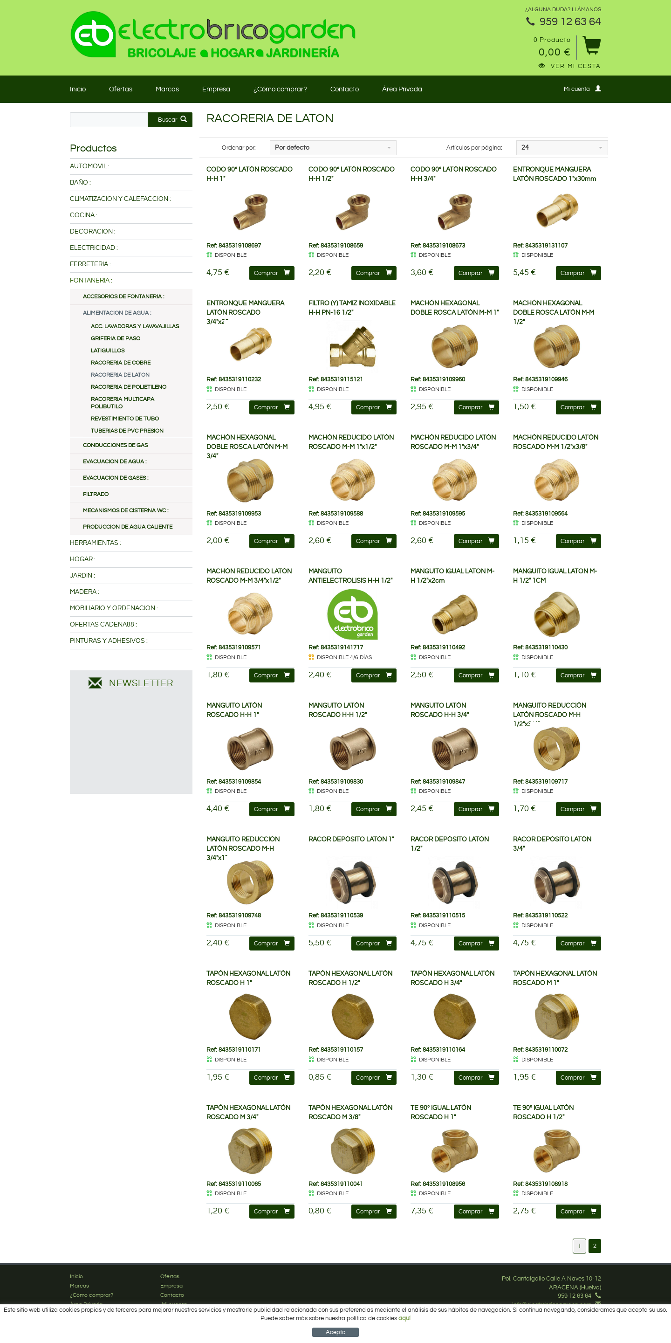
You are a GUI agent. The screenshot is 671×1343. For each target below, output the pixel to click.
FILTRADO (96, 494)
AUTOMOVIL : (90, 166)
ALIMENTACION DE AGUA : (117, 313)
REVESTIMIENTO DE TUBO (125, 419)
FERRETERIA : (90, 264)
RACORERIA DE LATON (120, 375)
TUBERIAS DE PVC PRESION (127, 431)
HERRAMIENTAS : (95, 543)
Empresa (216, 89)
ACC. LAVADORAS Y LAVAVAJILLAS (135, 327)
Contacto (344, 89)
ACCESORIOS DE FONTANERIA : (123, 297)
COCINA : (83, 215)
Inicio (78, 89)
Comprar (272, 272)
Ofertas (120, 89)
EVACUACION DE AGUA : (114, 462)
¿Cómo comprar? (280, 89)
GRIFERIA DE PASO (115, 339)
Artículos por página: (474, 148)
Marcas (167, 89)
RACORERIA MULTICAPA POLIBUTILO (122, 403)
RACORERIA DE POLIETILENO (128, 387)
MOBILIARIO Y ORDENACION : (114, 608)
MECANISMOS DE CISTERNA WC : (125, 511)
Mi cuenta (582, 88)
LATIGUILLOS (107, 351)
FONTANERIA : (91, 280)
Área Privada (402, 89)
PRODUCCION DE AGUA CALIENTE (127, 527)
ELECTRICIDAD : (94, 248)
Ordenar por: (239, 148)
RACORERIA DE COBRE (121, 363)
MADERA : (84, 592)
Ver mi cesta (570, 66)
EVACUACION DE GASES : (115, 478)
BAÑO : (80, 182)
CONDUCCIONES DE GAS (115, 445)
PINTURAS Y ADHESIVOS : (109, 641)
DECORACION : (93, 231)
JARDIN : (82, 575)
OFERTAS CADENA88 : (103, 624)
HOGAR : (83, 559)
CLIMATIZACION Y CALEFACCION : (120, 199)
